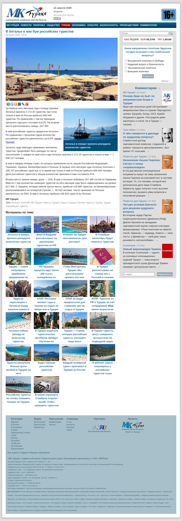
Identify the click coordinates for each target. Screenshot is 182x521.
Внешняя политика (138, 71)
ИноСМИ (25, 202)
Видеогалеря (40, 424)
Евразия (14, 422)
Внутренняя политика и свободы (146, 60)
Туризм (65, 25)
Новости (26, 25)
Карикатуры (39, 427)
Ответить (148, 76)
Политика (39, 25)
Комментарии (148, 25)
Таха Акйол (129, 129)
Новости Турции (51, 202)
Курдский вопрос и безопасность (146, 64)
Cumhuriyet (129, 245)
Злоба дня (15, 443)
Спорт (13, 435)
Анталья (15, 202)
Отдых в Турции (68, 202)
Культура (92, 25)
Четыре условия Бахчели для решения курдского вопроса (139, 208)
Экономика (79, 25)
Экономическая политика (142, 68)
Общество (53, 25)
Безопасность (109, 25)
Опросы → (166, 81)
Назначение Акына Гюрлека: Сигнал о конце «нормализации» (141, 164)
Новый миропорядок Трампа (142, 249)
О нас (69, 422)
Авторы (52, 424)
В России (15, 424)
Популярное (16, 427)
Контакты (71, 424)
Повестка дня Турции (135, 156)
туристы (24, 206)
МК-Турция (13, 25)
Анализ (14, 438)
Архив (69, 430)
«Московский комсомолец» (76, 458)
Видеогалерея (17, 449)
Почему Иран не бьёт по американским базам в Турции (139, 100)
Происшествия (129, 25)
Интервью (15, 441)
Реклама (70, 427)
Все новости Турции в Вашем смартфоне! (28, 452)
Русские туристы (85, 202)
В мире (14, 430)
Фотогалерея (17, 446)
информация (12, 206)
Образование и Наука (20, 432)
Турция (107, 202)
